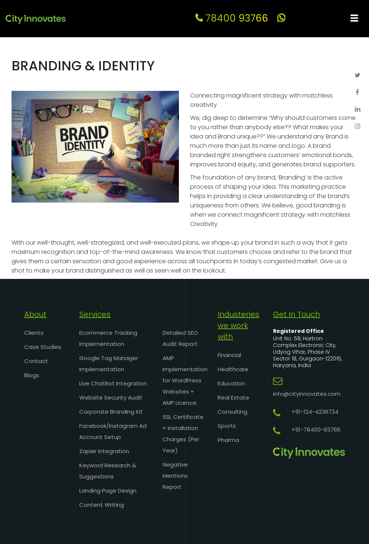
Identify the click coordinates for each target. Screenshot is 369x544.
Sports (227, 426)
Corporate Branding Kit (111, 412)
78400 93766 (231, 18)
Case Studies (42, 347)
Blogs (31, 375)
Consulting (232, 412)
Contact (36, 361)
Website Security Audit (110, 397)
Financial (229, 355)
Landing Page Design (108, 490)
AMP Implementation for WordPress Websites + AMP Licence (185, 380)
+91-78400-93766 (316, 429)
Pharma (228, 440)
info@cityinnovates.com (306, 394)
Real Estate (233, 397)
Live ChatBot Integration (113, 383)
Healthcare (233, 369)
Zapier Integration (104, 451)
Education (231, 383)
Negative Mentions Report (175, 476)
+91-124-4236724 (315, 412)
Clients (34, 333)
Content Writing (101, 505)
